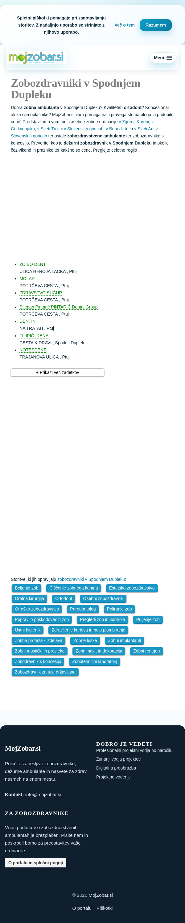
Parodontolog (83, 608)
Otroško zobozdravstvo (37, 608)
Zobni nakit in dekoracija (99, 650)
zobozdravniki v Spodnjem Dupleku (91, 579)
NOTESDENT (32, 349)
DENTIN (27, 321)
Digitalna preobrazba (116, 768)
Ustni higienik (27, 629)
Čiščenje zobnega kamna (73, 587)
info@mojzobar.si (43, 794)
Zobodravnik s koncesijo (38, 661)
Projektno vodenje (113, 776)
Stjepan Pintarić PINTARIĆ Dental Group (58, 306)
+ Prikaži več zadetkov (57, 372)
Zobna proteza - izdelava (38, 640)
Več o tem (125, 25)
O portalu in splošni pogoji (35, 862)
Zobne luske (85, 640)
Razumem (156, 25)
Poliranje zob (119, 608)
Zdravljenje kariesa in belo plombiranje (88, 629)
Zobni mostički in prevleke (39, 650)
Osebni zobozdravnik (103, 598)
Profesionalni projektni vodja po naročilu (134, 750)
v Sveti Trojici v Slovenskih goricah (70, 128)
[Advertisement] (99, 204)
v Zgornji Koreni (134, 121)
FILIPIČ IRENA (33, 335)
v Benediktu (117, 128)
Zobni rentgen (146, 650)
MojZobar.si (100, 895)
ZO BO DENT (32, 264)
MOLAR (27, 278)
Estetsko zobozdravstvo (132, 587)
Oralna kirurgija (29, 598)
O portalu (82, 908)
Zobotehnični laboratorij (94, 661)
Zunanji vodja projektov (118, 759)
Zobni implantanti (124, 640)
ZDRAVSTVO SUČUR (40, 292)
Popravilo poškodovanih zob (42, 619)
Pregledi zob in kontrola (102, 619)
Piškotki (105, 908)
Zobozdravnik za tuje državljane (45, 671)
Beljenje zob (26, 587)
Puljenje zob (148, 619)
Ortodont (63, 598)
